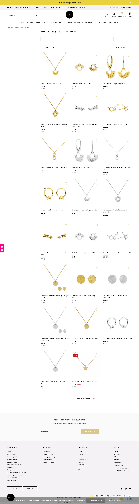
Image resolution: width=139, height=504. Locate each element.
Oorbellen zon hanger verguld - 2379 (115, 83)
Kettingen (67, 22)
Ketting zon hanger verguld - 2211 (51, 83)
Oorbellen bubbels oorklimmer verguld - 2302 (53, 254)
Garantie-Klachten (12, 462)
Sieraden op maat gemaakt (15, 475)
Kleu (43, 39)
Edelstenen (40, 22)
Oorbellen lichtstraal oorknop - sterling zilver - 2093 (115, 296)
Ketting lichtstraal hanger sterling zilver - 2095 (53, 382)
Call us (14, 488)
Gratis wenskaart (12, 480)
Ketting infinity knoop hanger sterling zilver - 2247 (117, 168)
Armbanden (78, 22)
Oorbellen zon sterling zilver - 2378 (83, 167)
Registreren (46, 452)
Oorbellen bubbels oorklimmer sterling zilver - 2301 (84, 125)
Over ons (9, 452)
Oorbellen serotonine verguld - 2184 (115, 124)
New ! (23, 22)
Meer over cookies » (115, 500)
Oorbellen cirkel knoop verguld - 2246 (52, 210)
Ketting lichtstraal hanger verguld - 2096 (85, 338)
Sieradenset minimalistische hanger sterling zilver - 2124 (54, 339)
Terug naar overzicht (13, 27)
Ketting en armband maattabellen (16, 472)
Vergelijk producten (48, 462)
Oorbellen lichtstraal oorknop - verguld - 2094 (85, 296)
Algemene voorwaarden (14, 465)
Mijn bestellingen (48, 454)
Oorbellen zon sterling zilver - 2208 (83, 253)
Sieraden (30, 22)
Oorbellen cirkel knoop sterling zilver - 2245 (117, 338)
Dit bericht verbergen (95, 500)
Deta (100, 39)
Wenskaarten (100, 22)
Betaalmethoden (12, 459)
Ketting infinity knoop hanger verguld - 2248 (54, 167)
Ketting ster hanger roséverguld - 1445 (85, 381)
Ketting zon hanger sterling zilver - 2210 (85, 210)
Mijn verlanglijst (47, 459)
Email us (30, 488)
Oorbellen (89, 22)
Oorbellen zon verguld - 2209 (81, 83)
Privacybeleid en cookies (14, 470)
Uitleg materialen (12, 477)
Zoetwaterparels (54, 22)
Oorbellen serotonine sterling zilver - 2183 (117, 253)
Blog (116, 22)
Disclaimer (10, 467)
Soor (64, 39)
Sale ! (110, 22)
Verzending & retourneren (14, 457)
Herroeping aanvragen (49, 457)
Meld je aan (90, 432)
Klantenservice (11, 454)
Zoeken (36, 15)
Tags (22, 27)
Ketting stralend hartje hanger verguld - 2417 (53, 125)
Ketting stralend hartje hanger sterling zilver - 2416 (115, 211)
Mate (82, 39)
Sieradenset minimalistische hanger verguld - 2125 (54, 296)
